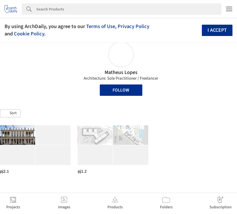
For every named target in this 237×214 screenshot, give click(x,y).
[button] (10, 113)
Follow (121, 90)
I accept (217, 30)
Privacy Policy (133, 26)
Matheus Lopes (121, 72)
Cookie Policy (29, 33)
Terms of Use (100, 26)
